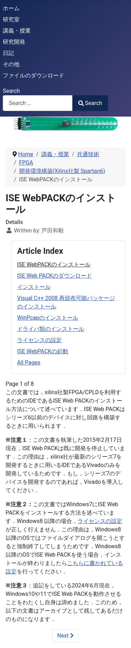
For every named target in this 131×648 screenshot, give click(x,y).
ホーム (11, 8)
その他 (11, 64)
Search (11, 91)
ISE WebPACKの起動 (42, 351)
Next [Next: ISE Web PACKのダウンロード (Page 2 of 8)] (65, 635)
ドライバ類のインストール (50, 329)
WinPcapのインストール (47, 317)
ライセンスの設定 (39, 340)
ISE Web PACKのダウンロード (54, 275)
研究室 (11, 19)
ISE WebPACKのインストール (53, 264)
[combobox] (38, 103)
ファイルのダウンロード (33, 75)
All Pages (29, 362)
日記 (8, 53)
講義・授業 (17, 30)
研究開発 (14, 42)
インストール (34, 287)
